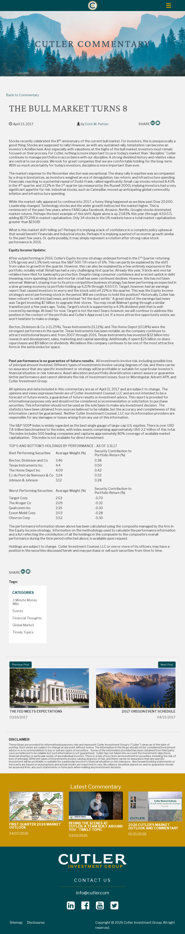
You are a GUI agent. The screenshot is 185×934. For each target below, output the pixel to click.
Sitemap (16, 922)
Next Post (167, 664)
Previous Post (20, 664)
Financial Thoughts (27, 618)
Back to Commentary (22, 95)
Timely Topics (23, 632)
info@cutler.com (92, 892)
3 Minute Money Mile (25, 602)
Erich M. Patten (96, 124)
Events (18, 611)
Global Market (23, 625)
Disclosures (36, 922)
